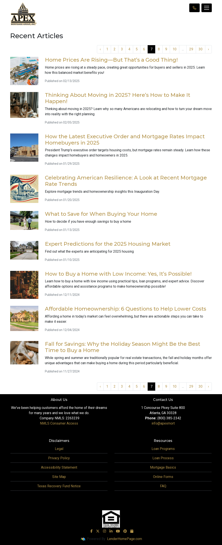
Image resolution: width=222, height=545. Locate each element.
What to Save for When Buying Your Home (101, 214)
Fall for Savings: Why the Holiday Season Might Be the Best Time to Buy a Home (122, 347)
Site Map (59, 477)
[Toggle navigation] (206, 7)
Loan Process (163, 458)
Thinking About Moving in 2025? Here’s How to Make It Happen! (117, 98)
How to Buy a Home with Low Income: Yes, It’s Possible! (118, 274)
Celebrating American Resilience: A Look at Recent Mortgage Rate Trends (126, 181)
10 (174, 49)
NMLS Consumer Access (59, 423)
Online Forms (163, 477)
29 (191, 49)
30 (200, 49)
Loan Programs (163, 449)
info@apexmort (163, 423)
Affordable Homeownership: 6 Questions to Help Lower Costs (125, 309)
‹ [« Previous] (100, 49)
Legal (59, 449)
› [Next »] (208, 49)
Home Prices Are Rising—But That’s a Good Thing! (111, 60)
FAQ (163, 486)
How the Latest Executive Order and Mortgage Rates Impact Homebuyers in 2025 (125, 139)
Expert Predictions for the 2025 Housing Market (107, 244)
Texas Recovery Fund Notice (59, 486)
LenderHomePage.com (124, 539)
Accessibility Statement (59, 467)
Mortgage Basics (163, 467)
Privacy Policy (59, 458)
